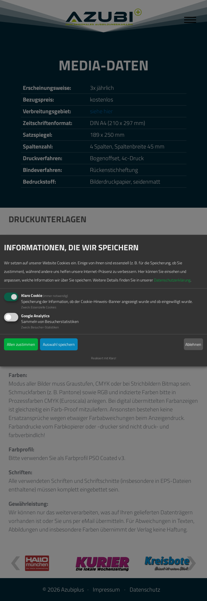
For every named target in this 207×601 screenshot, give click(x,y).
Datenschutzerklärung (172, 280)
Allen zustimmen (21, 344)
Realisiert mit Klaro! (103, 358)
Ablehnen (193, 344)
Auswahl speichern (59, 344)
